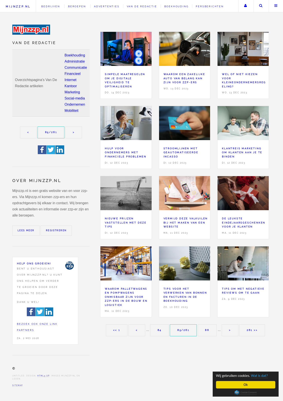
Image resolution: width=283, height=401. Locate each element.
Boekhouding (75, 55)
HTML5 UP (43, 376)
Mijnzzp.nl (18, 6)
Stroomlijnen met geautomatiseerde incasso (180, 152)
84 (160, 330)
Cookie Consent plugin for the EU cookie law (246, 392)
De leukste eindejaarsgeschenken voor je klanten (243, 222)
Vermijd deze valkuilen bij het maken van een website (185, 222)
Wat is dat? (259, 375)
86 (207, 330)
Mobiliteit (71, 110)
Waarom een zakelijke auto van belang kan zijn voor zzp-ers (184, 78)
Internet (70, 80)
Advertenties (107, 6)
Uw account (245, 6)
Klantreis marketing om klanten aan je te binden (242, 152)
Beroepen (77, 6)
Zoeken (261, 6)
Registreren (56, 230)
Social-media (75, 98)
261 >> (252, 330)
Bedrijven (50, 6)
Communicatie (76, 67)
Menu (276, 6)
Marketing (72, 92)
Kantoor (71, 86)
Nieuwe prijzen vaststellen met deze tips (126, 222)
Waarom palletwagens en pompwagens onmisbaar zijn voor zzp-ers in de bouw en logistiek (126, 297)
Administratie (75, 61)
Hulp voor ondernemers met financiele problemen (125, 152)
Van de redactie (142, 6)
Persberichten (209, 6)
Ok (246, 384)
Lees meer (26, 230)
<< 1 (116, 330)
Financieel (73, 74)
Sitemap (17, 385)
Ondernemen (75, 104)
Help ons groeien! (34, 263)
